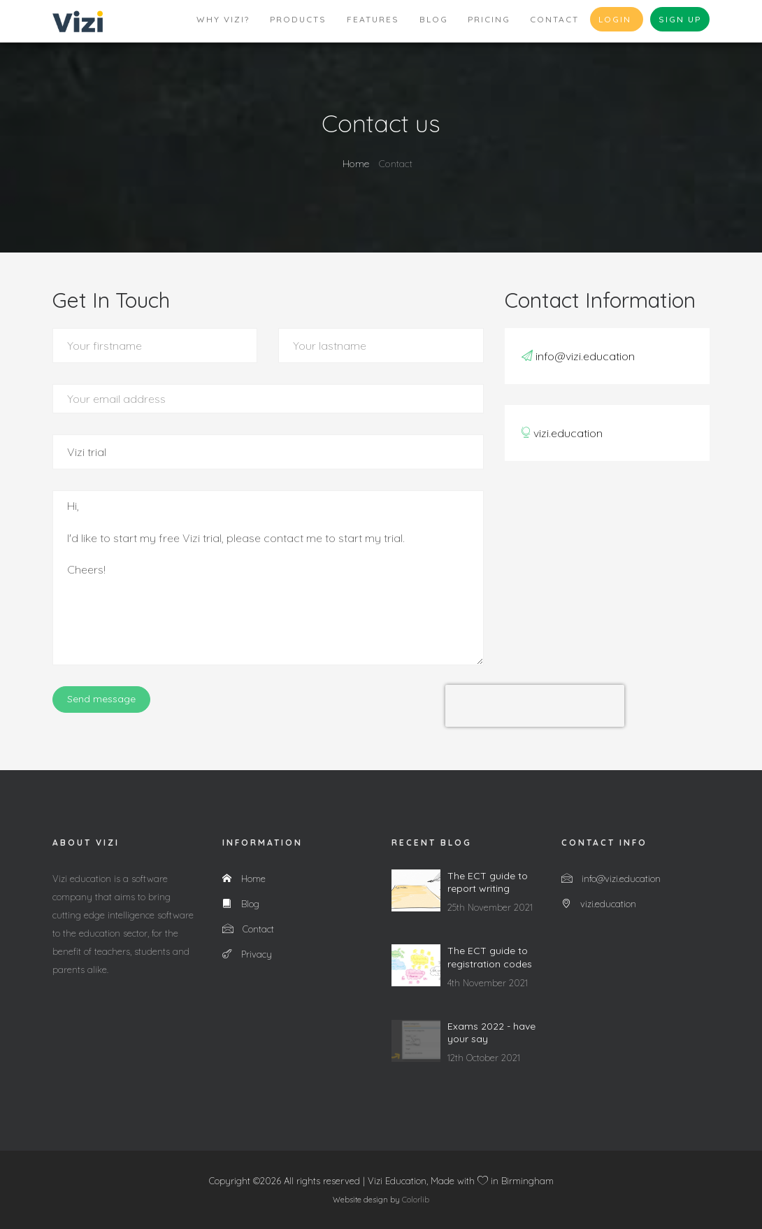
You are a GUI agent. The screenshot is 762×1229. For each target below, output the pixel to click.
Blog (433, 19)
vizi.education (568, 433)
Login (616, 19)
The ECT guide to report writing (487, 882)
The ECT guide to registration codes (489, 956)
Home (356, 163)
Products (298, 19)
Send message (101, 698)
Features (373, 19)
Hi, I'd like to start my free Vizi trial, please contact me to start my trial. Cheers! (268, 577)
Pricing (489, 19)
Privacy (247, 954)
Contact (554, 19)
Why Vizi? (223, 19)
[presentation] (534, 706)
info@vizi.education (585, 356)
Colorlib (415, 1200)
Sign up (680, 19)
